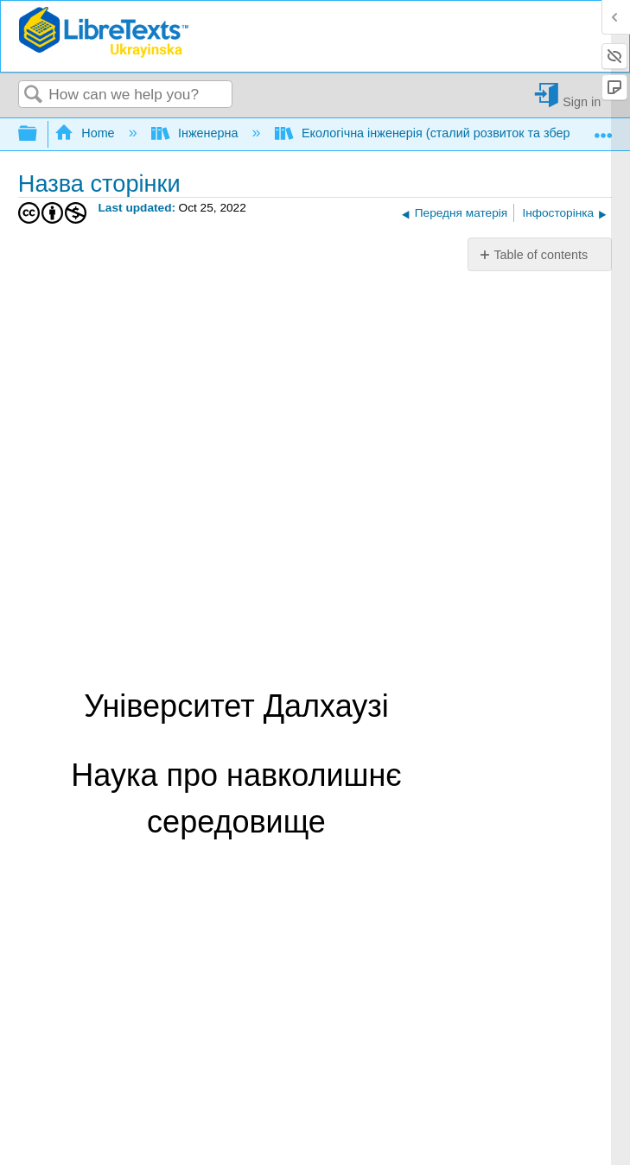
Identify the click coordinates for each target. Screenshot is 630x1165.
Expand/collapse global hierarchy (39, 134)
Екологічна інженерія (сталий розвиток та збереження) (447, 133)
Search (33, 95)
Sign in (582, 101)
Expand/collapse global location (603, 129)
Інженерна (196, 133)
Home (86, 133)
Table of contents (540, 255)
